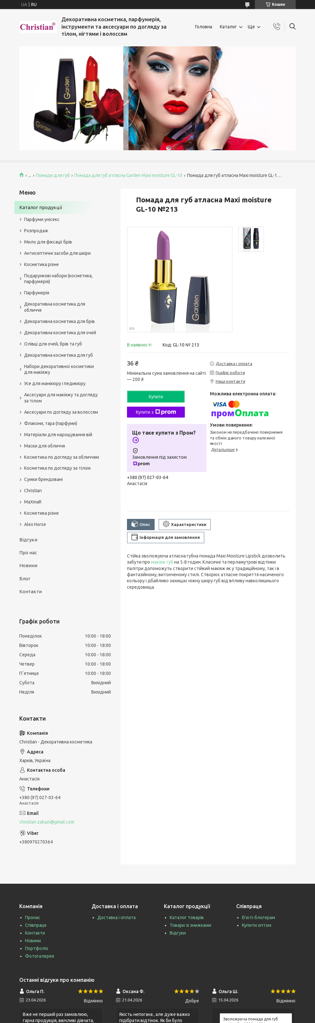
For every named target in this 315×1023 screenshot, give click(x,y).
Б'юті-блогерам (258, 917)
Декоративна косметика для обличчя (54, 307)
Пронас (32, 917)
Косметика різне (41, 264)
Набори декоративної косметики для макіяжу (59, 369)
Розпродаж (36, 230)
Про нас (28, 552)
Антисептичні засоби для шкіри (57, 253)
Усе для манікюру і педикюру (55, 383)
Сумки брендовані (43, 479)
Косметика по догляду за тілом (57, 468)
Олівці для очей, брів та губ (53, 343)
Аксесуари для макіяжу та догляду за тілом (61, 397)
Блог (25, 578)
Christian (33, 490)
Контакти (30, 591)
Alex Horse (35, 524)
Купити (156, 396)
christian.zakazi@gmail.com (46, 822)
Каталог (228, 26)
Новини (28, 565)
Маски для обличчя (44, 445)
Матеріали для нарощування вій (58, 434)
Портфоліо (36, 948)
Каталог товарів (187, 917)
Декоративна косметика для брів (59, 321)
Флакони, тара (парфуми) (50, 423)
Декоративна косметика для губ (58, 355)
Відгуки (28, 539)
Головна (203, 26)
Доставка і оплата (116, 917)
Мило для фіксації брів (48, 241)
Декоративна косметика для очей (60, 332)
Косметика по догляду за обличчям (61, 457)
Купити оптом (256, 925)
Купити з (156, 412)
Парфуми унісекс (41, 219)
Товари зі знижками (190, 925)
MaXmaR (32, 501)
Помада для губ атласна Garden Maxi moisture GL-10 (128, 175)
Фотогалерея (39, 956)
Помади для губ (53, 175)
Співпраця (35, 925)
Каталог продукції (40, 207)
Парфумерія (36, 292)
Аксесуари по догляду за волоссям (61, 412)
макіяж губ (162, 562)
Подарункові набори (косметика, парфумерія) (58, 278)
